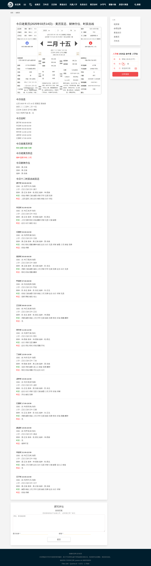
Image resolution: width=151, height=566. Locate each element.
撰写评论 (59, 506)
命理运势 (117, 28)
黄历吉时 (93, 5)
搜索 (137, 4)
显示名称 (16, 533)
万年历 (46, 5)
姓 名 (117, 59)
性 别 (117, 64)
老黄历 (37, 5)
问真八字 (73, 5)
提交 (59, 539)
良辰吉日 (83, 5)
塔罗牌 (116, 24)
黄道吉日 (63, 5)
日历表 (54, 5)
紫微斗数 (112, 5)
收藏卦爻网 (72, 553)
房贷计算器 (123, 5)
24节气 (103, 5)
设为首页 (79, 553)
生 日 (117, 68)
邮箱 (61, 533)
